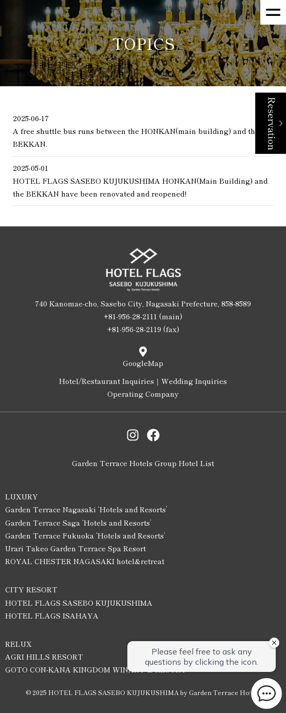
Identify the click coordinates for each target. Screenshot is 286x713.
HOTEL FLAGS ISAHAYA (52, 615)
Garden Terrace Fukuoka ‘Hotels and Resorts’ (85, 535)
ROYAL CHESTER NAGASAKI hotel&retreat (84, 561)
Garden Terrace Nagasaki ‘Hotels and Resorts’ (86, 509)
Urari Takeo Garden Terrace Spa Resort (75, 548)
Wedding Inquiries (194, 381)
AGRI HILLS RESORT (44, 656)
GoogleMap (143, 363)
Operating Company (143, 394)
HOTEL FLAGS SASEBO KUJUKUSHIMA (78, 603)
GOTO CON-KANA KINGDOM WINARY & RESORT (95, 669)
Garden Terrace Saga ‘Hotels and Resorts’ (78, 522)
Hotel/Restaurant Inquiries (106, 381)
